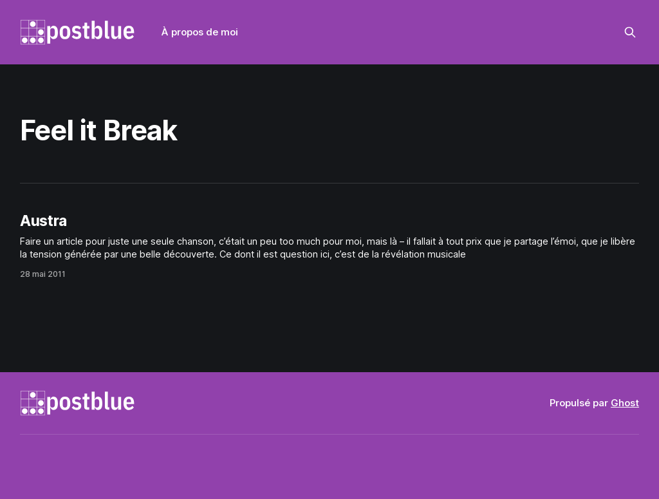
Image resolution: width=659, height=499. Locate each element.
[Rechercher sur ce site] (630, 32)
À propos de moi (200, 32)
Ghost (625, 403)
